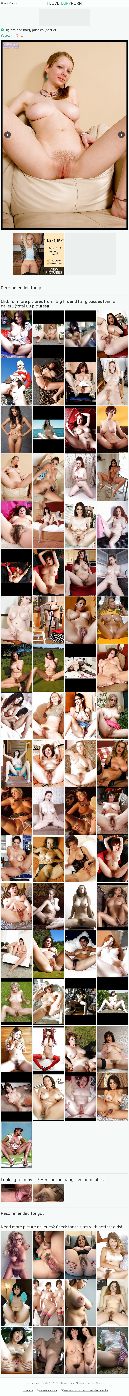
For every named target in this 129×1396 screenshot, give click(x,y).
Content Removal (47, 1390)
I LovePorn (64, 3)
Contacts (27, 1390)
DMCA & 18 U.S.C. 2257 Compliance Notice (84, 1390)
